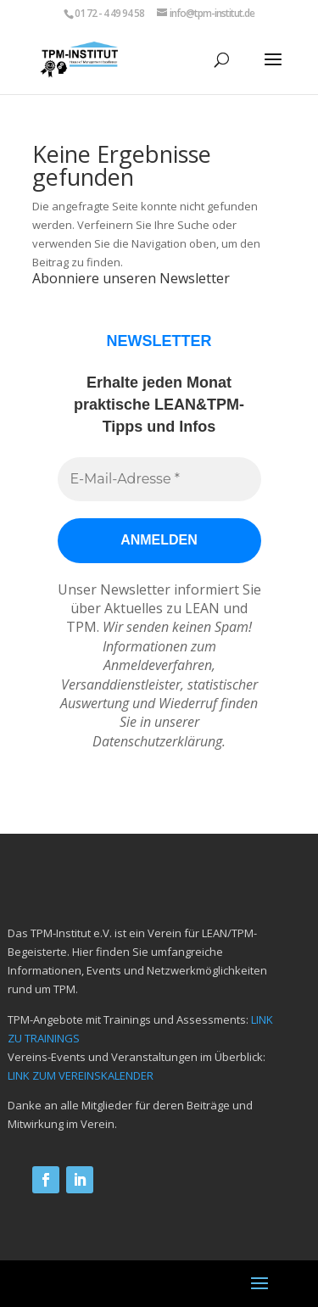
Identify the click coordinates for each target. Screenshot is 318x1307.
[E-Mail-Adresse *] (159, 479)
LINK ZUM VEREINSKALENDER (80, 1075)
